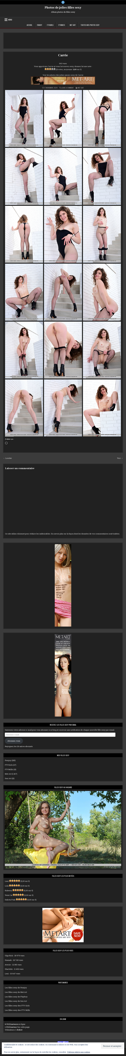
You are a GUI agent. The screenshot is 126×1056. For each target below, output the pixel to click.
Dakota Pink (10, 899)
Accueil (29, 25)
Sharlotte (9, 969)
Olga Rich (9, 955)
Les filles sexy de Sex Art (16, 1001)
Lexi (7, 881)
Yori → (120, 458)
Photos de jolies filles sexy (63, 7)
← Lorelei (7, 458)
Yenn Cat (8, 895)
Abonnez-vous (13, 741)
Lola (7, 886)
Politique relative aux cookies (78, 1052)
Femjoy (39, 25)
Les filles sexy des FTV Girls (17, 1005)
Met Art (73, 25)
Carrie (63, 55)
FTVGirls (50, 25)
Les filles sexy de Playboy (16, 996)
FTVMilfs (61, 25)
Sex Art (8, 778)
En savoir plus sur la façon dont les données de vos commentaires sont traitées (85, 533)
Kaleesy (8, 890)
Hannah (8, 960)
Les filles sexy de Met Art (16, 992)
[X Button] (63, 2)
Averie (8, 964)
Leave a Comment (68, 88)
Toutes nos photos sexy (90, 25)
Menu (10, 19)
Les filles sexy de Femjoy (16, 987)
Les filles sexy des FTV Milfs (17, 1010)
